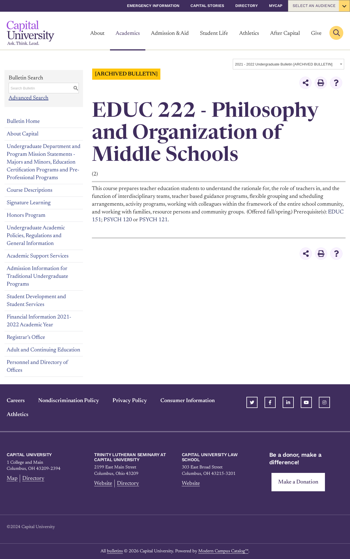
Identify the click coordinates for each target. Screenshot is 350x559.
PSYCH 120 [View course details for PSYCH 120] (118, 220)
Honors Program (26, 215)
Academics (128, 33)
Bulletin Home (23, 121)
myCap (275, 5)
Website (103, 483)
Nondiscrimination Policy (68, 401)
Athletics (249, 33)
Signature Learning (29, 203)
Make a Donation (298, 482)
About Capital (22, 134)
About (97, 33)
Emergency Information (153, 5)
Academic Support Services (37, 256)
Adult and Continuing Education (43, 350)
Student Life (214, 33)
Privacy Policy (129, 401)
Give (316, 33)
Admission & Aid (170, 33)
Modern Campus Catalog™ (223, 551)
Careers (16, 401)
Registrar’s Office (26, 337)
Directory (246, 5)
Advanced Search (28, 98)
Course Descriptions (29, 190)
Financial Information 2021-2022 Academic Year (39, 321)
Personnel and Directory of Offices (37, 366)
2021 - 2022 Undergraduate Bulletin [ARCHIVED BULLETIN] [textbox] (283, 64)
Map (12, 478)
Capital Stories (207, 5)
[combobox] (288, 64)
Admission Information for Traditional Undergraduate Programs (37, 276)
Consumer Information (187, 401)
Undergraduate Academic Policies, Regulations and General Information (36, 235)
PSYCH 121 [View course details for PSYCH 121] (153, 220)
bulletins (115, 551)
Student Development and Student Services (36, 300)
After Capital (285, 33)
